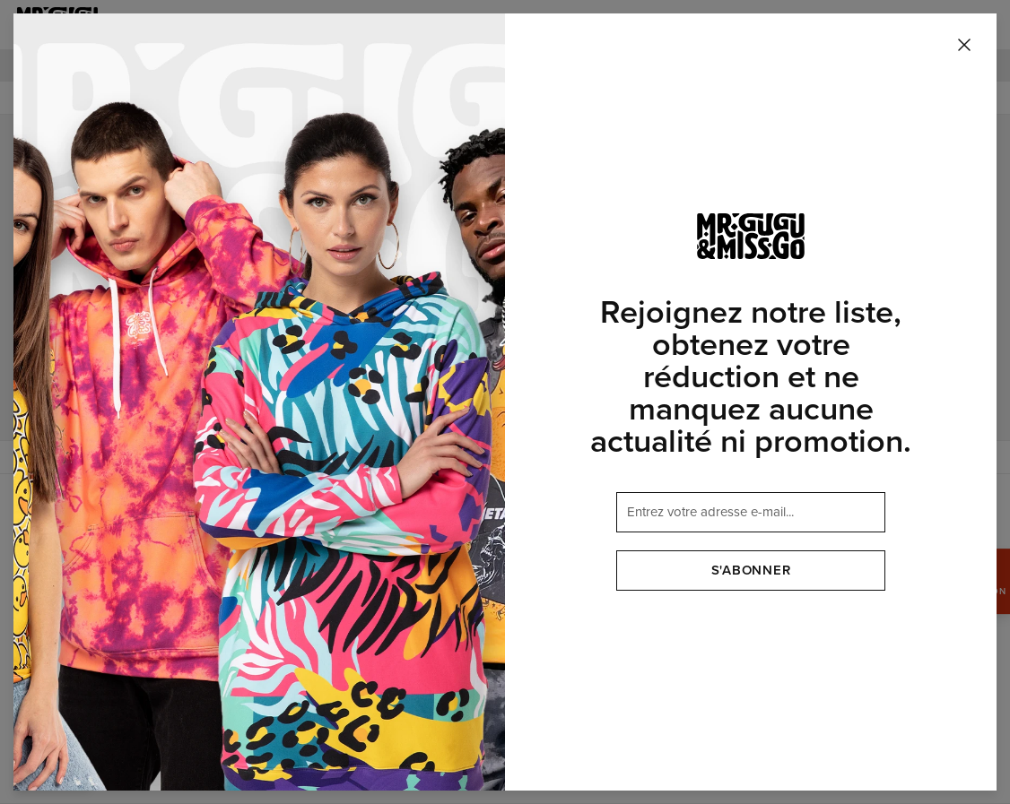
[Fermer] (964, 45)
